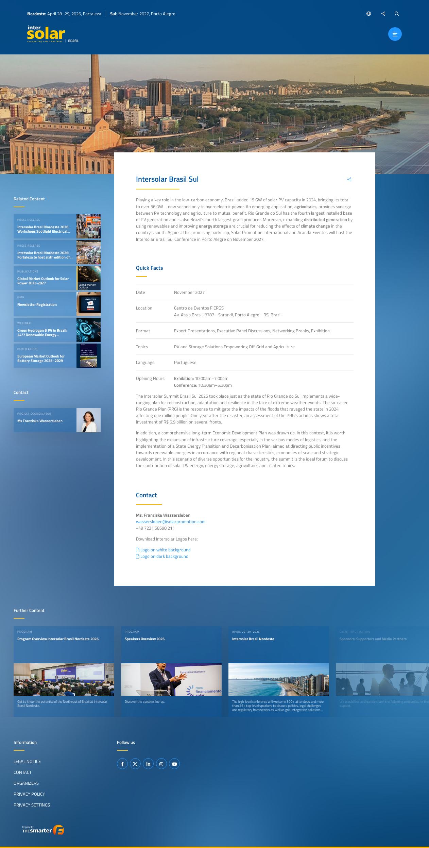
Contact (23, 771)
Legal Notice (27, 761)
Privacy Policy (29, 793)
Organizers (26, 782)
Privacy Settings (32, 804)
